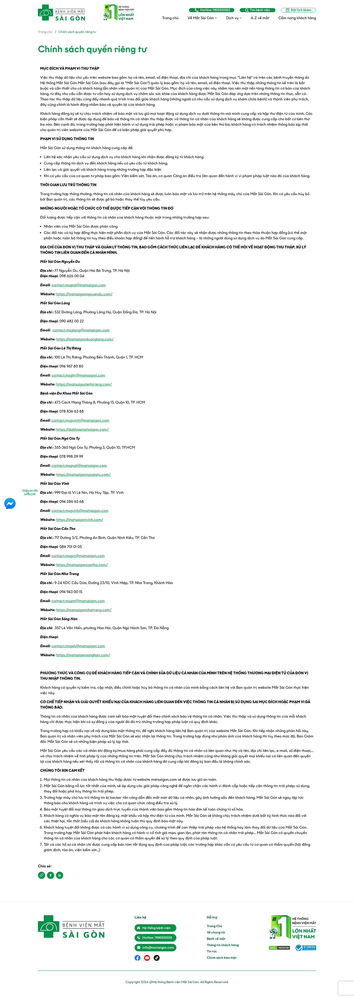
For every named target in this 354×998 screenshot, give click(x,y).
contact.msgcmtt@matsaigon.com (80, 420)
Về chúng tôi (216, 932)
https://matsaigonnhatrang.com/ (84, 610)
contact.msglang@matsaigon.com (80, 330)
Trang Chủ (214, 926)
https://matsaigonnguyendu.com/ (84, 294)
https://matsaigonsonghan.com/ (83, 655)
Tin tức (212, 951)
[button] (41, 875)
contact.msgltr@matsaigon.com (78, 375)
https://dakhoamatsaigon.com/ (82, 429)
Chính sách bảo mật (222, 958)
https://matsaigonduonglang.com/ (85, 339)
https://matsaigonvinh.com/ (79, 519)
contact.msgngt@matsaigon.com (79, 465)
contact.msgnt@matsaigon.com (78, 601)
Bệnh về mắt (216, 939)
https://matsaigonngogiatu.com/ (83, 474)
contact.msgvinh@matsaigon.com (79, 510)
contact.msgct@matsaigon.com (78, 556)
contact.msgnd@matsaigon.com (78, 285)
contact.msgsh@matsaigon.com (78, 646)
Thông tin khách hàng (223, 945)
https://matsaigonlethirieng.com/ (84, 384)
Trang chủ (45, 32)
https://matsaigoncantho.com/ (82, 565)
